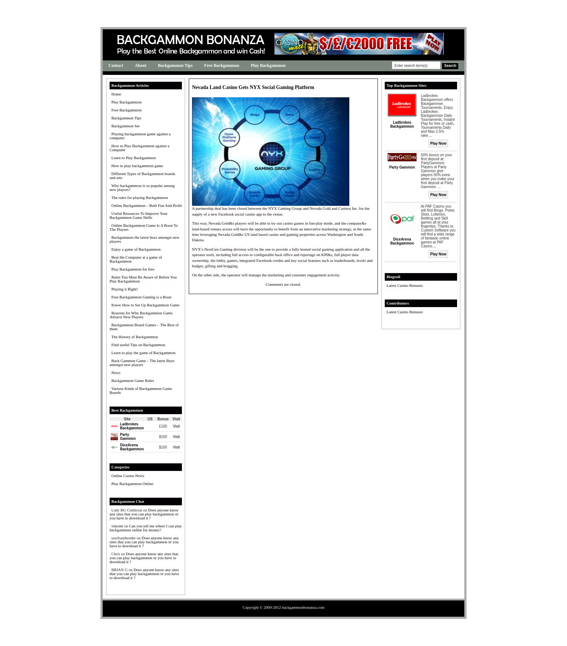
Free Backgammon (221, 65)
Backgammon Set (125, 126)
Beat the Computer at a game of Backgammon (136, 259)
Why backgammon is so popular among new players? (142, 187)
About (140, 65)
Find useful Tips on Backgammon (138, 345)
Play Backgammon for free (132, 269)
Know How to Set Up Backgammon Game (145, 305)
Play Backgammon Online (132, 483)
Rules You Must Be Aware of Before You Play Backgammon (143, 279)
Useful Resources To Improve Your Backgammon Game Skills (138, 215)
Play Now (438, 143)
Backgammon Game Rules (132, 380)
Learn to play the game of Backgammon (143, 352)
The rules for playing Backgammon (139, 197)
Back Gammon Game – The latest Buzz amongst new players (142, 362)
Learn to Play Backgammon (133, 158)
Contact (115, 65)
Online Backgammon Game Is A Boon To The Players (144, 227)
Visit (176, 426)
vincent (117, 526)
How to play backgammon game (137, 165)
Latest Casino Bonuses (405, 285)
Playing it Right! (124, 289)
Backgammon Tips (175, 65)
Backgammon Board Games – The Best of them (144, 327)
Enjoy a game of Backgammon (136, 249)
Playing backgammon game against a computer (140, 136)
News (115, 372)
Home (116, 94)
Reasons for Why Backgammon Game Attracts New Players (141, 315)
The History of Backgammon (134, 337)
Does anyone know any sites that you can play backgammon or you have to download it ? (144, 514)
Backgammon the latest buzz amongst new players (144, 239)
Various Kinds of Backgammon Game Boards (141, 390)
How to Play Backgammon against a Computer (139, 148)
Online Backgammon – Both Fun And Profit (146, 205)
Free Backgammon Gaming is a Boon (141, 297)
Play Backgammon (268, 65)
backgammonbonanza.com (303, 607)
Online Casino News (127, 475)
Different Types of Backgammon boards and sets (142, 175)
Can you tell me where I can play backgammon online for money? (146, 528)
